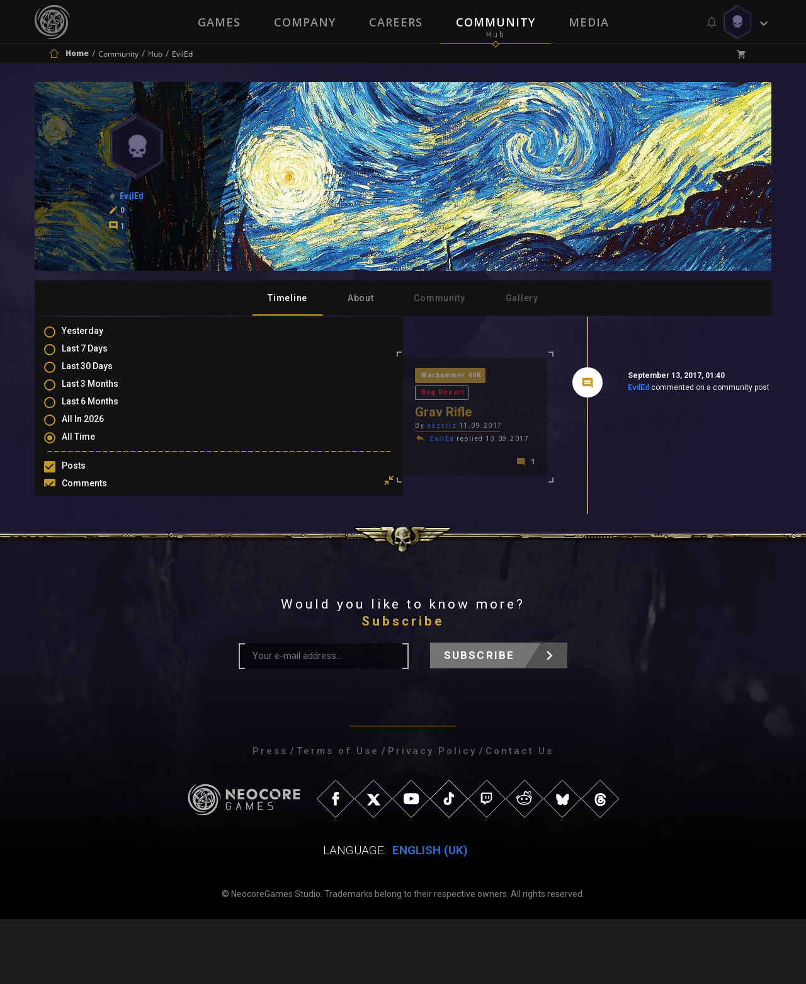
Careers (396, 22)
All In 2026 (95, 430)
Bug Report (345, 376)
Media (590, 22)
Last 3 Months (102, 393)
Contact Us (519, 815)
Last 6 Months (102, 411)
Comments (97, 496)
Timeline (287, 298)
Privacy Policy (432, 815)
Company (304, 22)
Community (496, 22)
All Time (91, 448)
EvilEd (548, 390)
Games (217, 22)
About (361, 298)
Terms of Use (338, 815)
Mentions (93, 514)
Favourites (96, 532)
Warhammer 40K (274, 376)
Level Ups (93, 551)
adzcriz (263, 410)
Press (270, 815)
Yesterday (95, 338)
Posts (86, 477)
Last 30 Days (99, 375)
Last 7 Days (97, 357)
